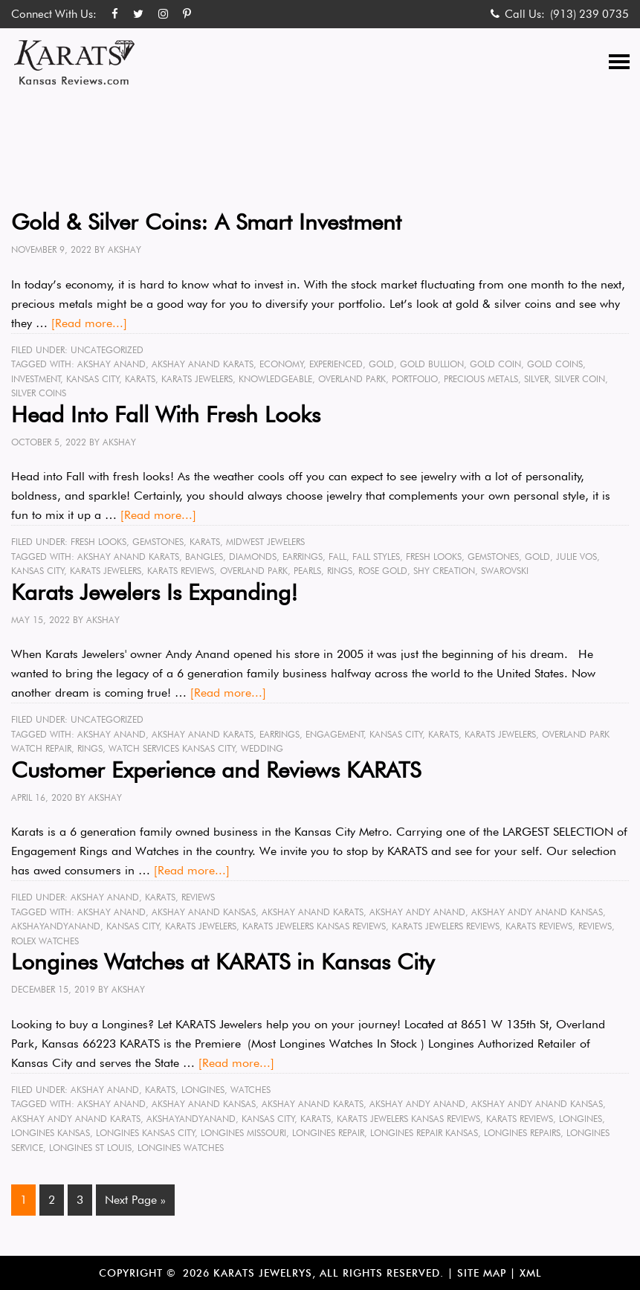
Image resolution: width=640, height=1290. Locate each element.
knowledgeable (275, 378)
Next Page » (135, 1200)
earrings (302, 556)
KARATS (205, 541)
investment (36, 378)
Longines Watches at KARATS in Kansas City (222, 961)
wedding (262, 748)
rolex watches (45, 940)
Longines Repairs (522, 1132)
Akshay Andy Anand (417, 911)
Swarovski (505, 570)
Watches (250, 1089)
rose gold (382, 570)
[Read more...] (89, 323)
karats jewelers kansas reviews (314, 926)
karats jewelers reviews (446, 926)
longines (580, 1118)
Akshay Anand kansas (204, 911)
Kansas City (93, 378)
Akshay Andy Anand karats (75, 1118)
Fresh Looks (98, 541)
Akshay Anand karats (202, 364)
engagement (335, 734)
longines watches (181, 1147)
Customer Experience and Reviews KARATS (216, 769)
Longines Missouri (243, 1132)
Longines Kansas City (145, 1132)
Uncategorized (107, 349)
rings (339, 570)
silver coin (580, 378)
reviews (595, 926)
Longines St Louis (90, 1147)
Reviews (198, 897)
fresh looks (434, 556)
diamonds (253, 556)
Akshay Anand (111, 364)
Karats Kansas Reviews (74, 62)
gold (381, 364)
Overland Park (352, 378)
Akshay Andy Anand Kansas (537, 911)
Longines (202, 1089)
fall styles (376, 556)
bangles (204, 556)
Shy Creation (444, 570)
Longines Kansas (50, 1132)
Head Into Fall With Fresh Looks (165, 414)
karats (140, 378)
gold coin (495, 364)
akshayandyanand (55, 926)
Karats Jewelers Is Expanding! (154, 591)
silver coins (38, 393)
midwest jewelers (265, 541)
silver (536, 378)
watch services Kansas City (172, 748)
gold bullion (432, 364)
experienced (336, 364)
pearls (307, 570)
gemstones (493, 556)
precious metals (481, 378)
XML (531, 1273)
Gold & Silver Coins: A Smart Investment (206, 221)
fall (337, 556)
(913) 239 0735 (589, 14)
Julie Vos (576, 556)
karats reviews (180, 570)
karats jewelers (197, 378)
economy (281, 364)
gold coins (555, 364)
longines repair (328, 1132)
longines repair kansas (424, 1132)
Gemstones (158, 541)
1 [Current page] (23, 1200)
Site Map (481, 1273)
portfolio (415, 378)
